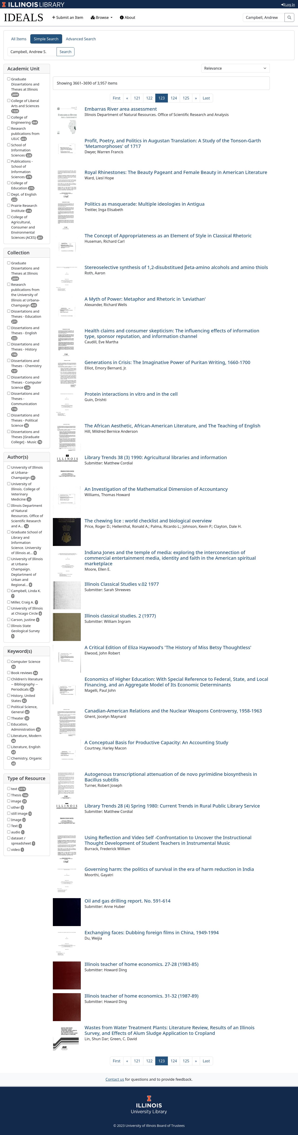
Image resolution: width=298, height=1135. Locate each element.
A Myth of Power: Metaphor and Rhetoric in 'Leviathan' (145, 299)
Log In (288, 4)
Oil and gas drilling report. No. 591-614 (127, 901)
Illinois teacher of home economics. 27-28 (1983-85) (141, 964)
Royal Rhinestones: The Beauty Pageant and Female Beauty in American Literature (176, 172)
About (127, 17)
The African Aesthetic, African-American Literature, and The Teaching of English (172, 426)
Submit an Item (67, 17)
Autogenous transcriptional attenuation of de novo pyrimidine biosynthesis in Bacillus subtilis (171, 777)
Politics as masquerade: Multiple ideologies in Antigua (144, 204)
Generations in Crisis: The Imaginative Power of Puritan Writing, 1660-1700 (167, 362)
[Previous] (127, 98)
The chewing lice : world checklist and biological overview (148, 521)
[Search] (264, 17)
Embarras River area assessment (121, 109)
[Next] (196, 98)
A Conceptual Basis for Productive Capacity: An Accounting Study (156, 742)
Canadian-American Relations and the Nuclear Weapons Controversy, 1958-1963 (173, 711)
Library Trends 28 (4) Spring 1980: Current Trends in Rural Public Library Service (172, 806)
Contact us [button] (114, 1079)
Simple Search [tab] (46, 38)
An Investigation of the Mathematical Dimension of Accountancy (156, 489)
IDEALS (24, 17)
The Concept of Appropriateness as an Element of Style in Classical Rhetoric (168, 235)
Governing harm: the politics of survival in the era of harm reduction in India (169, 869)
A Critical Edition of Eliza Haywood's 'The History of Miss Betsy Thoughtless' (168, 647)
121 (137, 98)
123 (163, 98)
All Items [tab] (19, 38)
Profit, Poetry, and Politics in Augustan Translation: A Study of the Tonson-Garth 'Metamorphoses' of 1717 (173, 143)
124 (174, 98)
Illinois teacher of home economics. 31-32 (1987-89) (141, 996)
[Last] (206, 98)
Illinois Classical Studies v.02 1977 (122, 584)
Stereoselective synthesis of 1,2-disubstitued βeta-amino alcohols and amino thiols (176, 267)
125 (186, 98)
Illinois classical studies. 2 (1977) (120, 616)
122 (149, 98)
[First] (116, 98)
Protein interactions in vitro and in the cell (131, 394)
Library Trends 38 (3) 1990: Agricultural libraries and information (156, 457)
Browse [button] (100, 17)
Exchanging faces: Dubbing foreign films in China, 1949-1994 (152, 932)
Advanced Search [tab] (81, 38)
